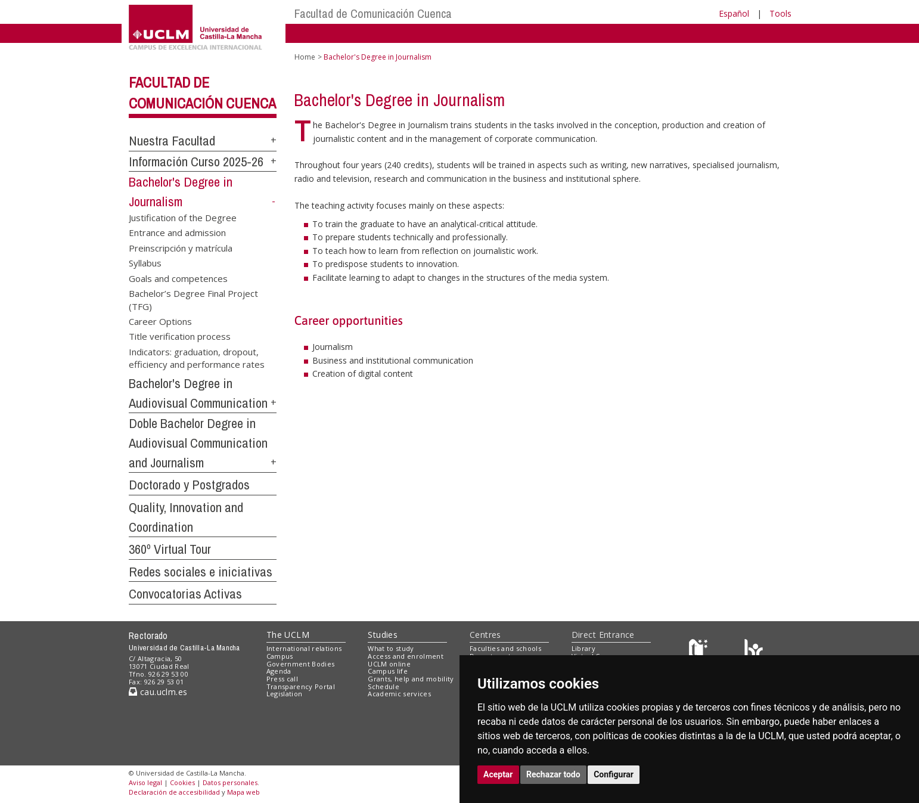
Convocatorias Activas (185, 594)
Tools (780, 13)
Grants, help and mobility (411, 678)
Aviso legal (145, 782)
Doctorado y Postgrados (189, 485)
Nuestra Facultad (172, 141)
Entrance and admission (177, 232)
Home (304, 57)
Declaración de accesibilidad (174, 792)
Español (734, 13)
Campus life (388, 670)
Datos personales (230, 782)
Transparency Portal (300, 686)
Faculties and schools (505, 648)
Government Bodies (300, 663)
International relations (304, 648)
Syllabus (145, 263)
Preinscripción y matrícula (180, 247)
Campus (279, 656)
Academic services (399, 693)
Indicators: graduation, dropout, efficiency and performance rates (197, 357)
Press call (282, 678)
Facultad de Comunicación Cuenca (373, 13)
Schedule (383, 686)
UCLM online (389, 663)
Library (583, 648)
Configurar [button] (614, 774)
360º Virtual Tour (170, 549)
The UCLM (287, 634)
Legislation (284, 693)
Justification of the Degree (183, 217)
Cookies (182, 782)
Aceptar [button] (498, 774)
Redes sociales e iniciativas (200, 572)
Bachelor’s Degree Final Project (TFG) (193, 299)
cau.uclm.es (158, 691)
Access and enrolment (405, 656)
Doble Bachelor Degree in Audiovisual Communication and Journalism (198, 442)
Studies (383, 634)
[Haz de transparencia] (700, 651)
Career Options (160, 321)
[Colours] (753, 651)
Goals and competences (178, 278)
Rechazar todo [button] (553, 774)
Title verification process (180, 336)
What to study (391, 648)
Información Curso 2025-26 (196, 161)
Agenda (278, 670)
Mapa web (243, 792)
